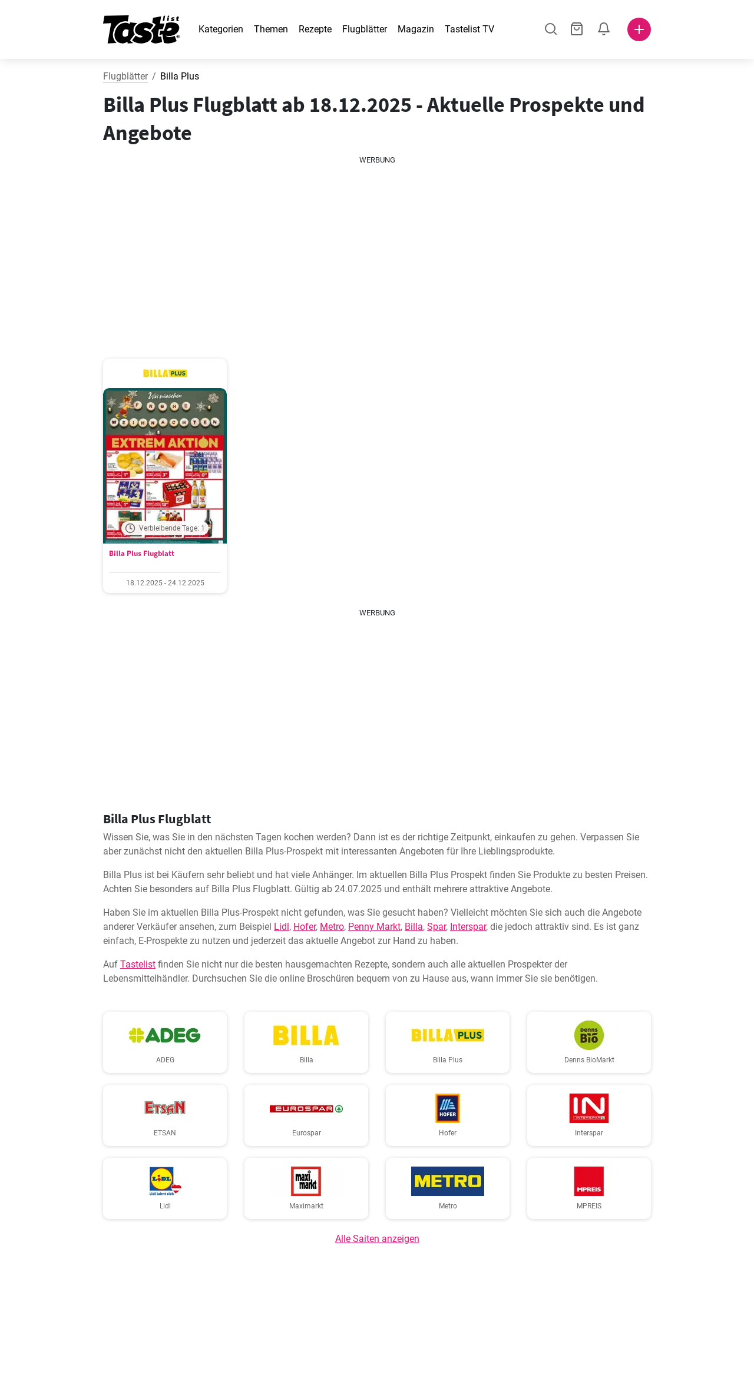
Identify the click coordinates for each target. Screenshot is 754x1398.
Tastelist (138, 964)
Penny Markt (374, 926)
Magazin (416, 29)
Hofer (304, 926)
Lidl (281, 926)
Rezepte (315, 29)
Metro (332, 926)
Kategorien (221, 29)
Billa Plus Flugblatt (141, 553)
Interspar (468, 926)
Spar (436, 926)
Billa (414, 926)
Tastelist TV (469, 29)
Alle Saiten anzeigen (377, 1238)
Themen (271, 29)
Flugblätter (364, 29)
